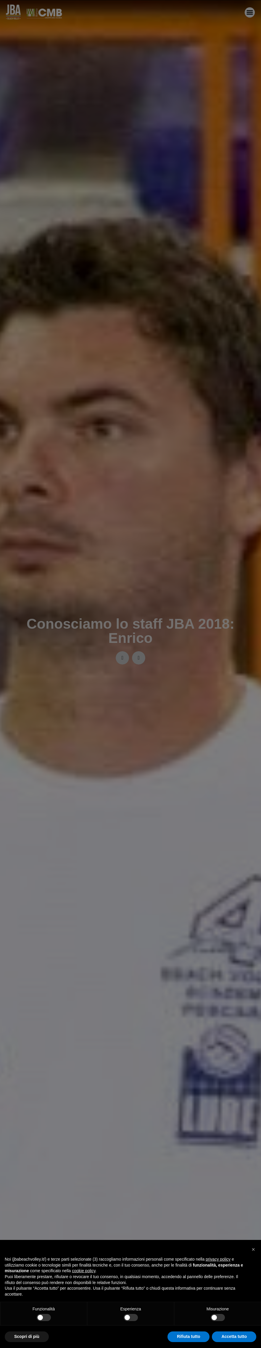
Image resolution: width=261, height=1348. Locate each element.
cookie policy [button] (83, 1270)
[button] (253, 1249)
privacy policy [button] (218, 1259)
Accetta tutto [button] (234, 1336)
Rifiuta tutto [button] (188, 1336)
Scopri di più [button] (26, 1336)
